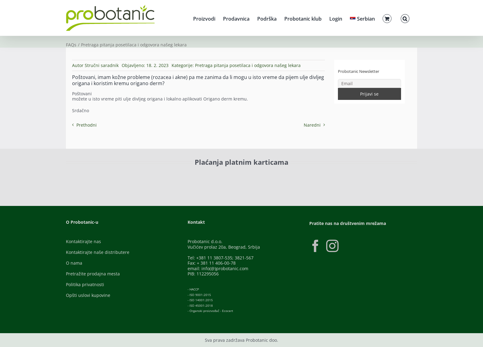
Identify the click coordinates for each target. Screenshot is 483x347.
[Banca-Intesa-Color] (214, 176)
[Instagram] (332, 246)
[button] (405, 18)
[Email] (369, 83)
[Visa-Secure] (148, 176)
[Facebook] (315, 246)
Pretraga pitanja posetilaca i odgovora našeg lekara (248, 65)
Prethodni (86, 125)
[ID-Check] (108, 178)
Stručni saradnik (102, 65)
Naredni (312, 125)
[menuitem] (362, 18)
